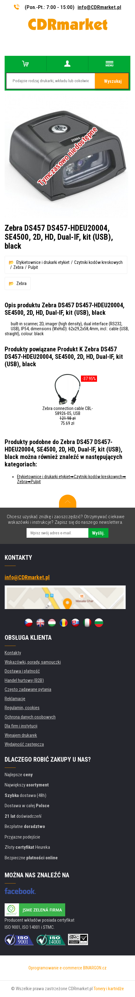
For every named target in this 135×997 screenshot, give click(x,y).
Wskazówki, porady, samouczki (33, 662)
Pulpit (33, 267)
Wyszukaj (113, 81)
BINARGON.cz (95, 967)
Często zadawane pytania (28, 689)
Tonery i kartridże (109, 988)
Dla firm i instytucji (21, 726)
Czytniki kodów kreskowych (98, 262)
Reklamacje (15, 698)
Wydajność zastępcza (24, 744)
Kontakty (13, 653)
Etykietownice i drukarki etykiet (43, 262)
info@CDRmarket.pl (99, 7)
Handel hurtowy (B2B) (24, 680)
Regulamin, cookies (22, 707)
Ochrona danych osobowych (30, 717)
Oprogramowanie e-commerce (55, 967)
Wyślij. (98, 533)
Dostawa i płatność (22, 671)
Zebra (18, 267)
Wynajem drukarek (21, 735)
